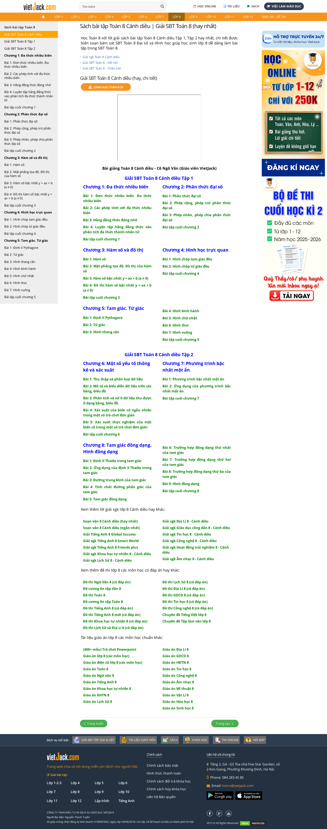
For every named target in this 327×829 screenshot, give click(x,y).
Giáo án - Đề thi (274, 17)
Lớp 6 (143, 17)
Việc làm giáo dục (284, 6)
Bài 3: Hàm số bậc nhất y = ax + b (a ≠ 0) (28, 185)
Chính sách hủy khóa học (166, 789)
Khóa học (195, 740)
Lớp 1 (59, 17)
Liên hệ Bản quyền (161, 796)
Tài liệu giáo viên (138, 740)
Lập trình (102, 800)
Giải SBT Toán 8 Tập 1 (19, 41)
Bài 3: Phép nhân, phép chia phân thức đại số (28, 141)
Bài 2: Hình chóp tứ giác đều (24, 226)
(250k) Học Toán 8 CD (105, 87)
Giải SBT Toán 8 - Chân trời (101, 68)
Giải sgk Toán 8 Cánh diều (101, 57)
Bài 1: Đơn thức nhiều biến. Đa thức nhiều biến (26, 64)
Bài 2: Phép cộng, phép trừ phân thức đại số (27, 130)
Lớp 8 (177, 17)
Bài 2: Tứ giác (14, 254)
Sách (253, 6)
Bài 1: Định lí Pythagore (21, 247)
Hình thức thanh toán (164, 773)
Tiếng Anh (126, 800)
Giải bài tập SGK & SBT (94, 740)
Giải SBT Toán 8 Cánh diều (23, 34)
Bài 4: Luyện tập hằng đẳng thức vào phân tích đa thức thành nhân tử (28, 96)
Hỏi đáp (255, 740)
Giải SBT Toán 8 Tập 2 (19, 48)
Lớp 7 (160, 17)
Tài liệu (232, 6)
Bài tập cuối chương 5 (20, 297)
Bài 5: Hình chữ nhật (19, 276)
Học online (204, 6)
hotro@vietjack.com (238, 785)
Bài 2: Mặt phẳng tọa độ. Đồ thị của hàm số (26, 174)
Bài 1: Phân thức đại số (20, 121)
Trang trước (94, 723)
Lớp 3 (92, 17)
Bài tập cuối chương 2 (20, 150)
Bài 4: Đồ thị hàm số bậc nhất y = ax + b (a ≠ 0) (28, 196)
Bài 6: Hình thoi (15, 283)
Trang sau (225, 723)
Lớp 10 (211, 17)
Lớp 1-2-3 (54, 783)
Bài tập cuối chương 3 (20, 205)
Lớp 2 (76, 17)
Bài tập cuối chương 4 (20, 233)
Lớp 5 (126, 17)
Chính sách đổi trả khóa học (169, 781)
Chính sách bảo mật (162, 765)
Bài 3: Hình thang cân (19, 262)
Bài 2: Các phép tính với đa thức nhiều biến (27, 76)
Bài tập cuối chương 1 (20, 107)
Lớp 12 (248, 17)
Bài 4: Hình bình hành (20, 269)
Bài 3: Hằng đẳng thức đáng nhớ (27, 85)
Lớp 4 (109, 17)
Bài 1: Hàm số (14, 165)
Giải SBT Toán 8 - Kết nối (100, 62)
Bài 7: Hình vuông (17, 290)
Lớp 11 (229, 17)
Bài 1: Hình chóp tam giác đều (26, 219)
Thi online (226, 740)
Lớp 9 (193, 17)
